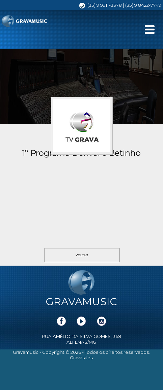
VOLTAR (82, 255)
